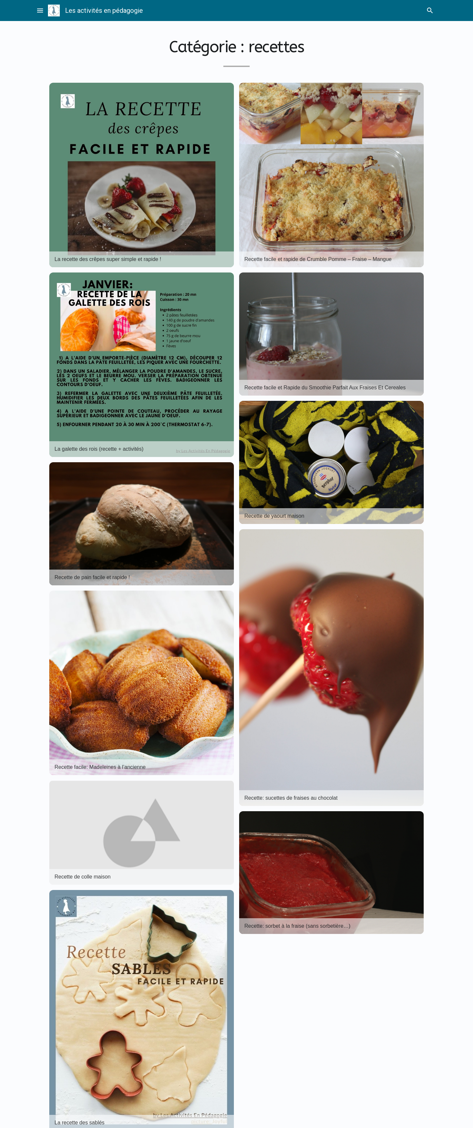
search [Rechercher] (430, 10)
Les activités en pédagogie (104, 10)
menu (40, 10)
